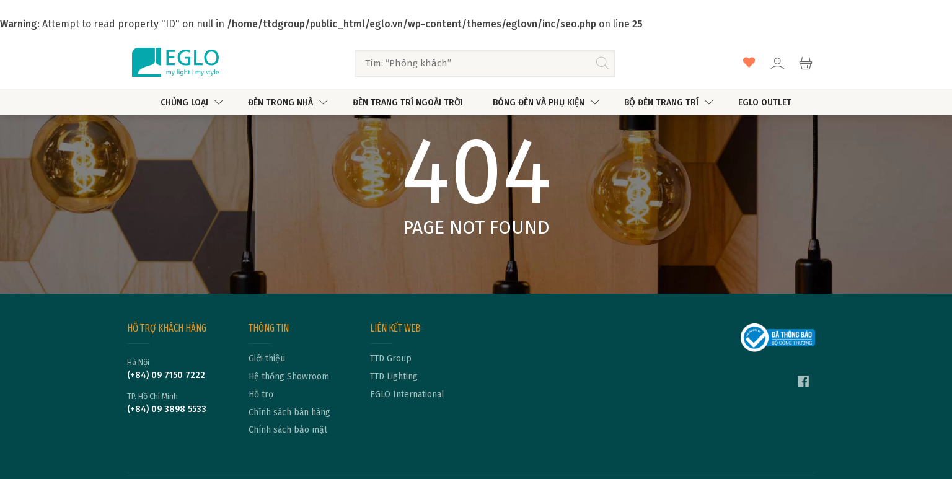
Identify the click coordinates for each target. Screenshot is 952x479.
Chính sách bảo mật (288, 430)
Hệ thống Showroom (289, 377)
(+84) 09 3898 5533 (166, 410)
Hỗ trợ (261, 395)
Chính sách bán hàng (289, 413)
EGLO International (407, 395)
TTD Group (391, 359)
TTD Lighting (394, 377)
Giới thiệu (267, 359)
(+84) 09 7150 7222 (166, 375)
